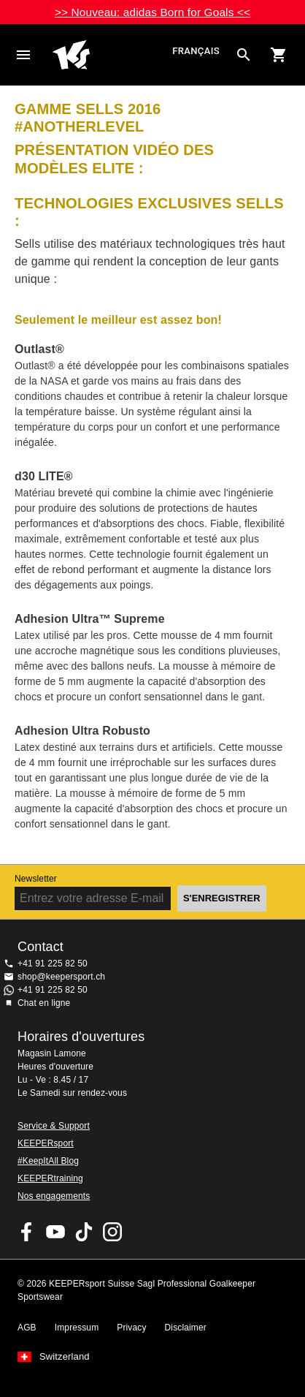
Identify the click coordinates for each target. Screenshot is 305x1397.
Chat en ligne (44, 1003)
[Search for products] (243, 54)
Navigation (23, 54)
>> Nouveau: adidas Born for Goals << (152, 12)
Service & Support (54, 1126)
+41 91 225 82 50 (53, 963)
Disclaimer (185, 1327)
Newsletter (36, 879)
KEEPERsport (46, 1143)
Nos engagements (54, 1196)
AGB (27, 1327)
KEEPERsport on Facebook (27, 1231)
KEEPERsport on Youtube (55, 1231)
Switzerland (64, 1357)
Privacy (131, 1327)
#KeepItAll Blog (48, 1161)
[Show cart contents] (278, 54)
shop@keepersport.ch (61, 977)
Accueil (111, 54)
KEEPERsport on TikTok (83, 1231)
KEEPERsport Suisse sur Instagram (112, 1231)
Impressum (77, 1327)
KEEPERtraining (50, 1178)
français (196, 51)
